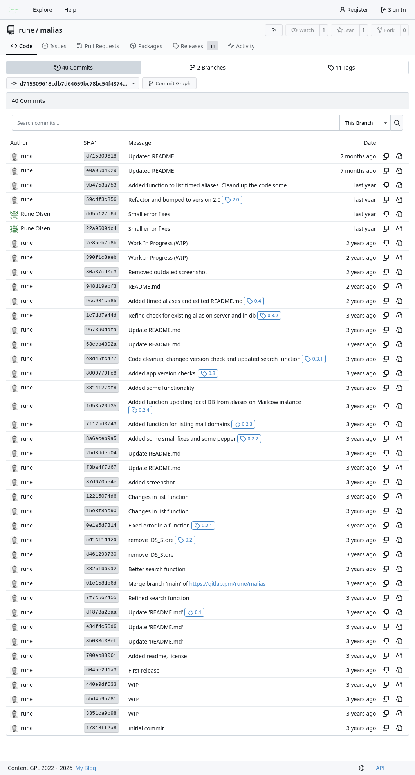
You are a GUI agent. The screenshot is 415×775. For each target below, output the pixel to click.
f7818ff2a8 (101, 728)
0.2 (185, 539)
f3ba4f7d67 (101, 467)
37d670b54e (101, 482)
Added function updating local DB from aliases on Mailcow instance (214, 401)
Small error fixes (149, 214)
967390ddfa (101, 330)
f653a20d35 (101, 406)
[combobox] (364, 122)
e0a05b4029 (101, 171)
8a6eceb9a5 (101, 438)
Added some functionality (161, 387)
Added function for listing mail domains (179, 424)
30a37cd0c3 (101, 272)
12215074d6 (101, 496)
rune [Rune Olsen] (27, 156)
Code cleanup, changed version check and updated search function (214, 358)
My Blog (85, 767)
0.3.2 (269, 315)
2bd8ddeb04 (101, 453)
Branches (207, 67)
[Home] (15, 10)
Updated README (151, 156)
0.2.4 (140, 410)
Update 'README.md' (155, 612)
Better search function (157, 569)
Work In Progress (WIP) (158, 243)
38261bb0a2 (101, 569)
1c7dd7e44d (101, 315)
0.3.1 (314, 358)
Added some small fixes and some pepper (182, 438)
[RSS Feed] (274, 30)
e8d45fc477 (101, 359)
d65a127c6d (101, 214)
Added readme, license (157, 656)
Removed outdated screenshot (167, 272)
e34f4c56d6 (101, 627)
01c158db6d (101, 583)
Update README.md (154, 330)
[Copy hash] (386, 156)
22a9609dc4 (101, 228)
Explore (42, 9)
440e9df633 (101, 684)
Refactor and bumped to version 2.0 (174, 199)
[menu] (361, 768)
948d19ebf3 (101, 286)
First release (143, 670)
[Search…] (396, 122)
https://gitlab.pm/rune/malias (227, 583)
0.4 (254, 301)
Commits (73, 67)
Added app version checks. (162, 373)
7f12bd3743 (101, 424)
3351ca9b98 (101, 713)
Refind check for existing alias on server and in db (192, 315)
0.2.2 (249, 438)
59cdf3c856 (101, 200)
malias (51, 30)
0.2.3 (243, 424)
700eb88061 (101, 655)
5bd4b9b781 (101, 699)
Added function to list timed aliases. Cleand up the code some (207, 185)
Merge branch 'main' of (158, 583)
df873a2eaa (101, 612)
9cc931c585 (101, 301)
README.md (144, 286)
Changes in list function (158, 497)
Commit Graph (169, 83)
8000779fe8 (101, 373)
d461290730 (101, 554)
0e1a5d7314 (101, 525)
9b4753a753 (101, 185)
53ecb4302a (101, 344)
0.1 (194, 612)
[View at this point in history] (399, 156)
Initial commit (146, 728)
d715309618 (101, 156)
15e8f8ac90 (101, 511)
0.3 (208, 373)
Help (70, 9)
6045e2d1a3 (101, 670)
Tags (341, 67)
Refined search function (158, 598)
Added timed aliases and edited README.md (185, 301)
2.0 (232, 199)
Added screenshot (151, 482)
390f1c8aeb (101, 257)
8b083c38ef (101, 641)
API (380, 767)
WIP (133, 685)
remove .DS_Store (151, 540)
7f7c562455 (101, 598)
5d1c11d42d (101, 540)
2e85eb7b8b (101, 243)
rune (26, 30)
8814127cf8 (101, 388)
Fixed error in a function (159, 525)
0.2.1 (203, 525)
